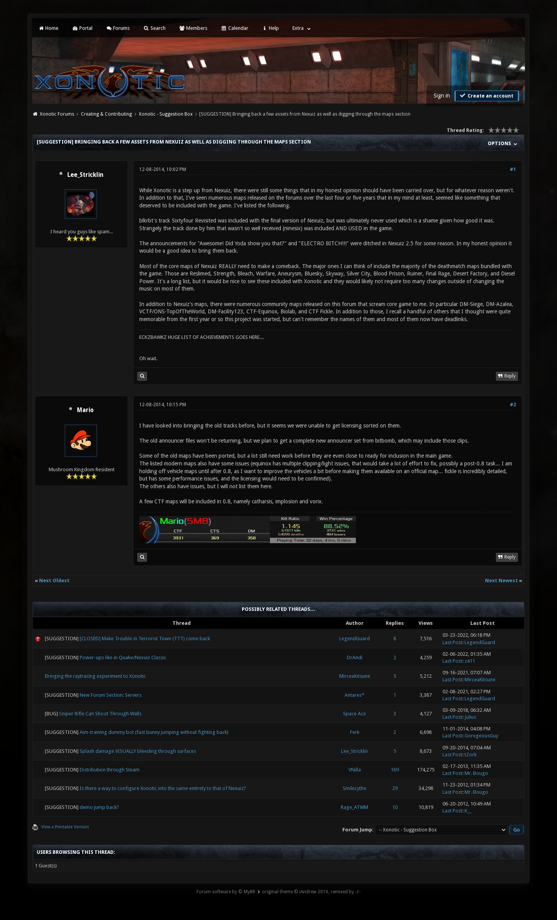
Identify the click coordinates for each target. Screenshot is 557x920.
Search (154, 28)
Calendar (234, 28)
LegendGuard (354, 638)
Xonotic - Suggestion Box (166, 114)
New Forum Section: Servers (111, 695)
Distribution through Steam (110, 770)
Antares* (354, 695)
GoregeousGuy (481, 736)
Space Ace (354, 714)
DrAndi (354, 657)
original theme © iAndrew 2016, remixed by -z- (311, 891)
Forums (118, 28)
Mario (85, 410)
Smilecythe (354, 788)
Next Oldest (54, 580)
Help (270, 28)
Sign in (442, 95)
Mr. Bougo (476, 773)
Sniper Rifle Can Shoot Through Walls (100, 714)
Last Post (452, 642)
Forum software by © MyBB (225, 891)
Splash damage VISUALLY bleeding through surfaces (138, 751)
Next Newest (501, 580)
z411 (470, 661)
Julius (470, 717)
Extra (298, 28)
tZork (471, 755)
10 (395, 807)
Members (193, 28)
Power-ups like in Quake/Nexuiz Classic (123, 657)
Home (48, 28)
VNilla (355, 770)
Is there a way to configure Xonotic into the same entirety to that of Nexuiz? (163, 788)
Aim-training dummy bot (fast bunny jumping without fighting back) (154, 732)
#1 (513, 169)
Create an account (485, 95)
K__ (468, 811)
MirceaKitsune (354, 676)
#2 (513, 404)
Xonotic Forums (57, 114)
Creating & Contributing (106, 114)
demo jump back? (99, 807)
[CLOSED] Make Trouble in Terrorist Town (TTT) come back (145, 638)
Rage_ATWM (354, 807)
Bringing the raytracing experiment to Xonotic (95, 676)
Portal (82, 28)
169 (395, 770)
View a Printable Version (65, 826)
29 (395, 788)
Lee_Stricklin (85, 174)
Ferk (354, 732)
